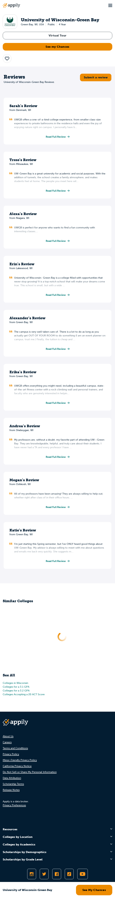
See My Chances (94, 890)
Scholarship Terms (13, 784)
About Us (8, 736)
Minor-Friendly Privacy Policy (20, 760)
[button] (7, 58)
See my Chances (57, 46)
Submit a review (96, 77)
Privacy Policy (11, 754)
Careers (7, 742)
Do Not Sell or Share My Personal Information (30, 772)
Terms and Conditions (15, 748)
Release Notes (11, 789)
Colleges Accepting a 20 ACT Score (24, 694)
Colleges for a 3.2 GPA (16, 690)
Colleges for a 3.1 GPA (16, 686)
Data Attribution (12, 778)
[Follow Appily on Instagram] (31, 874)
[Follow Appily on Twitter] (44, 874)
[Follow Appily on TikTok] (69, 874)
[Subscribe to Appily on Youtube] (82, 874)
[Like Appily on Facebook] (56, 874)
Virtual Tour (58, 35)
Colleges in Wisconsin (15, 683)
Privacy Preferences (14, 805)
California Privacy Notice (17, 766)
